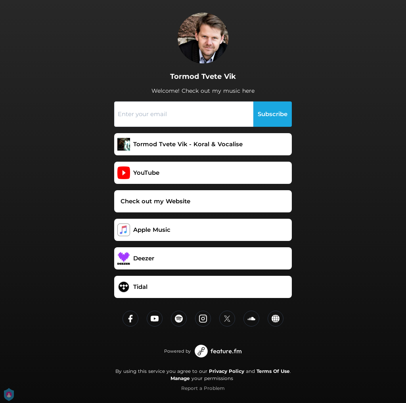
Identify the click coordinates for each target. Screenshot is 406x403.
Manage (180, 378)
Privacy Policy (226, 371)
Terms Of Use (273, 371)
